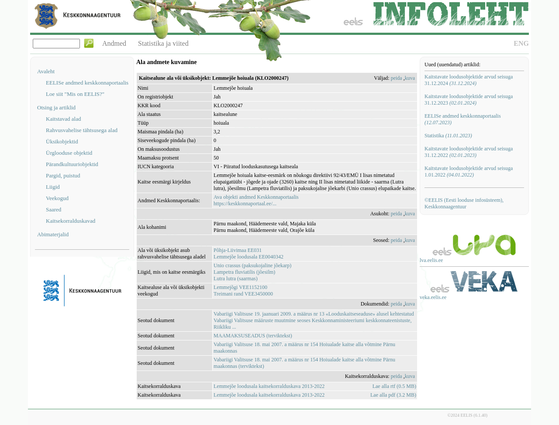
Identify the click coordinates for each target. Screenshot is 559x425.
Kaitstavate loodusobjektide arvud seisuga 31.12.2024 (468, 80)
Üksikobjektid (62, 141)
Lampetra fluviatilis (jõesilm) (244, 272)
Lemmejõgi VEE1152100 (240, 287)
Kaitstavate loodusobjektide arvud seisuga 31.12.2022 (468, 152)
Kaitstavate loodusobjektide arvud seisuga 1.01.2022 (468, 171)
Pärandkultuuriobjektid (72, 164)
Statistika (448, 136)
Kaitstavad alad (63, 119)
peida (396, 78)
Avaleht (46, 71)
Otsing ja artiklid (56, 107)
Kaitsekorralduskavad (70, 221)
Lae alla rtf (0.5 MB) (394, 386)
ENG (521, 43)
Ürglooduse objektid (69, 153)
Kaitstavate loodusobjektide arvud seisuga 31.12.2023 (468, 99)
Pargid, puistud (63, 175)
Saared (53, 209)
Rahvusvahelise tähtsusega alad (81, 130)
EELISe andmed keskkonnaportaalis (87, 82)
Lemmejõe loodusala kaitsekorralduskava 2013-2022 (269, 386)
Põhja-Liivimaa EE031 (238, 250)
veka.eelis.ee (433, 297)
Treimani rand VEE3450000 (243, 294)
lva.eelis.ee (431, 260)
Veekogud (57, 198)
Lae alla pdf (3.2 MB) (393, 395)
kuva (410, 78)
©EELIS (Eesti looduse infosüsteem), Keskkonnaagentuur (464, 203)
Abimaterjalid (53, 234)
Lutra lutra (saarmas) (236, 278)
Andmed (114, 43)
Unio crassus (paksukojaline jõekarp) (252, 265)
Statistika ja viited (163, 43)
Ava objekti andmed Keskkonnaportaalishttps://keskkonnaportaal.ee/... (256, 200)
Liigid (53, 187)
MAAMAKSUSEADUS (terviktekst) (253, 336)
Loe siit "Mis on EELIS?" (75, 94)
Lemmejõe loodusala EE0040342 (248, 257)
